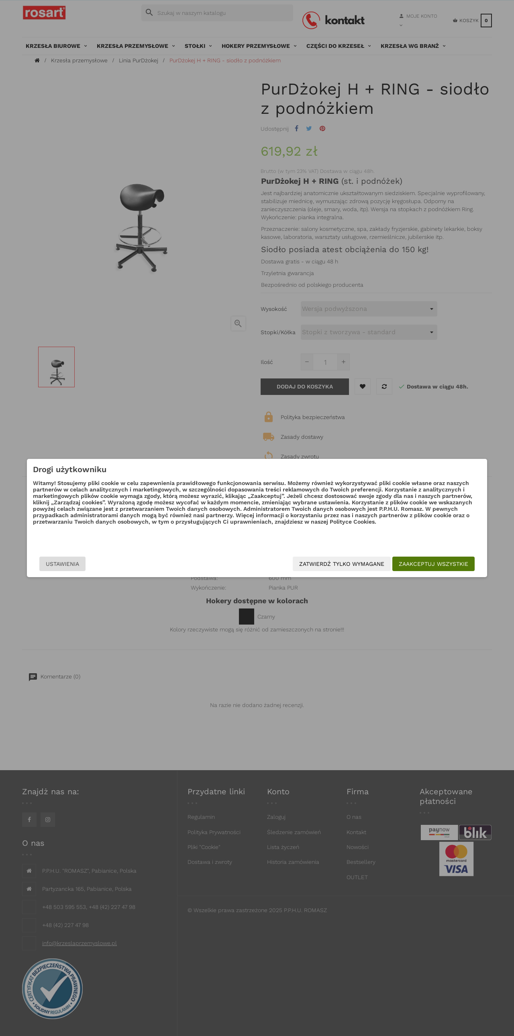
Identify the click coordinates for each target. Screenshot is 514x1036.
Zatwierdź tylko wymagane (307, 564)
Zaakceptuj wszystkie (399, 564)
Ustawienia (96, 564)
